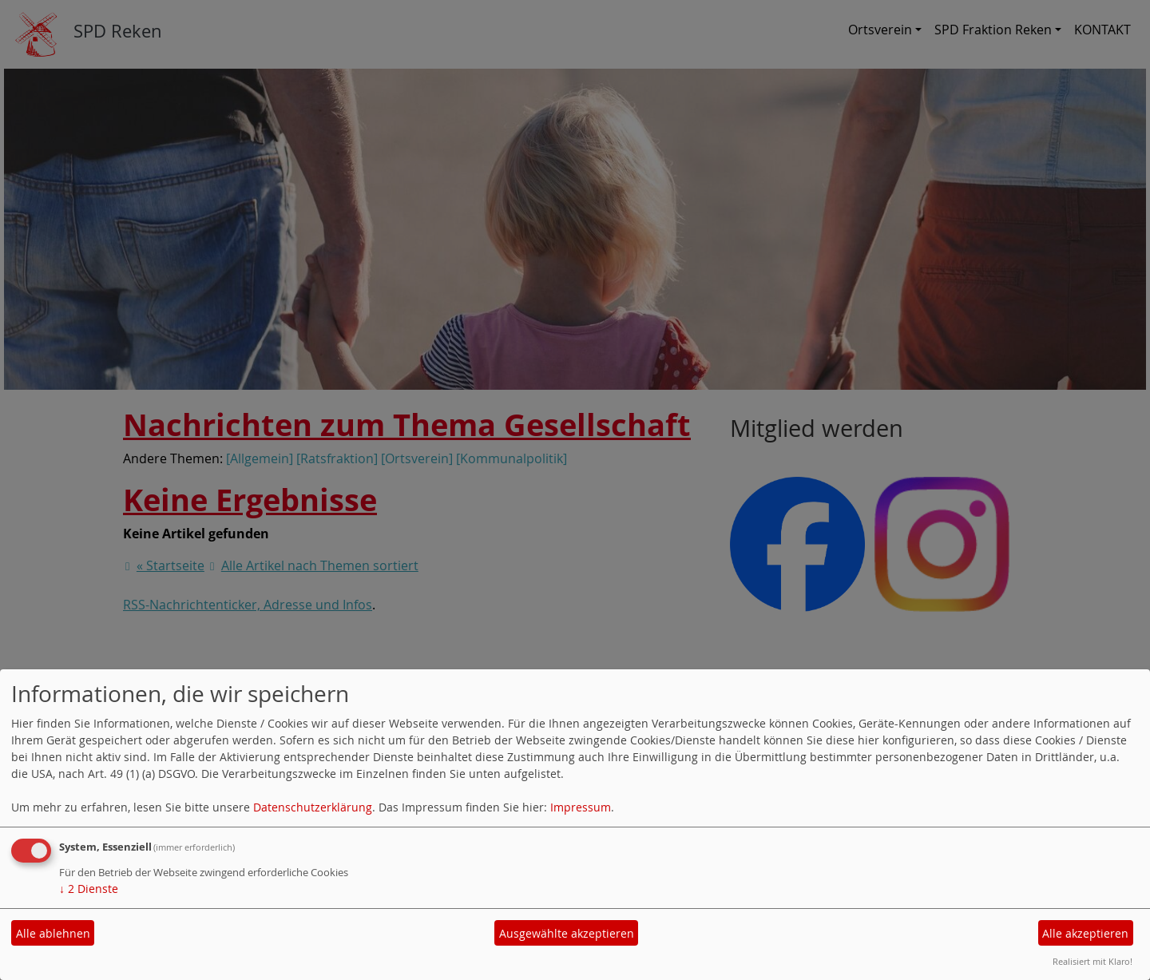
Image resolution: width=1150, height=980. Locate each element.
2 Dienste (88, 888)
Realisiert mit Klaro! (1092, 961)
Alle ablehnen (53, 933)
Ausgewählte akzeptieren (566, 933)
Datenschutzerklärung (312, 807)
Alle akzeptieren (1085, 933)
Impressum (580, 807)
